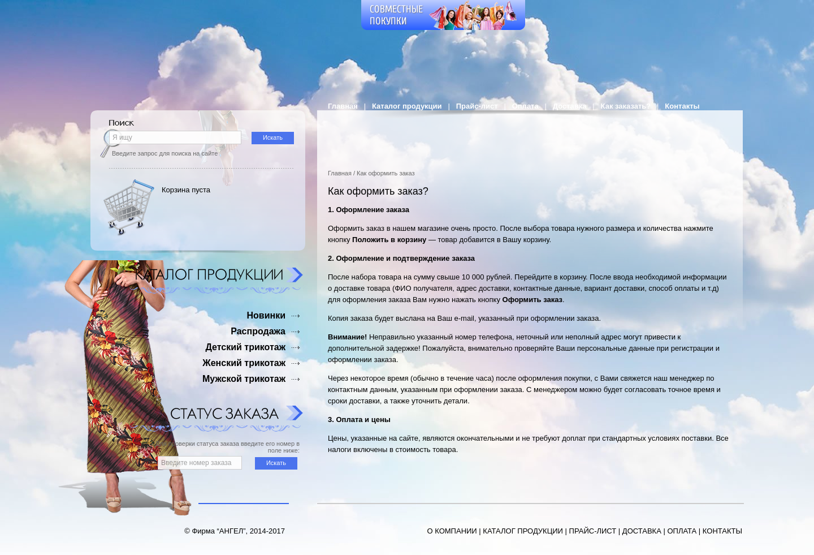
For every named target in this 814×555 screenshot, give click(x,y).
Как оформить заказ (386, 173)
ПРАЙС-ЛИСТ (593, 531)
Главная (343, 106)
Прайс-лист (477, 106)
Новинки (265, 315)
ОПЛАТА (681, 531)
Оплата (525, 106)
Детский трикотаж (245, 347)
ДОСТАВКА (641, 531)
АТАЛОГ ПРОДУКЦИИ (525, 531)
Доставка (570, 106)
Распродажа (258, 331)
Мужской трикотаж (243, 379)
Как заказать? (626, 106)
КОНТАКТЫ (722, 531)
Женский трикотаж (243, 363)
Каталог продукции (407, 106)
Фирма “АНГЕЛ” (218, 531)
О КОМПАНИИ (452, 531)
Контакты (682, 106)
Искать (273, 137)
